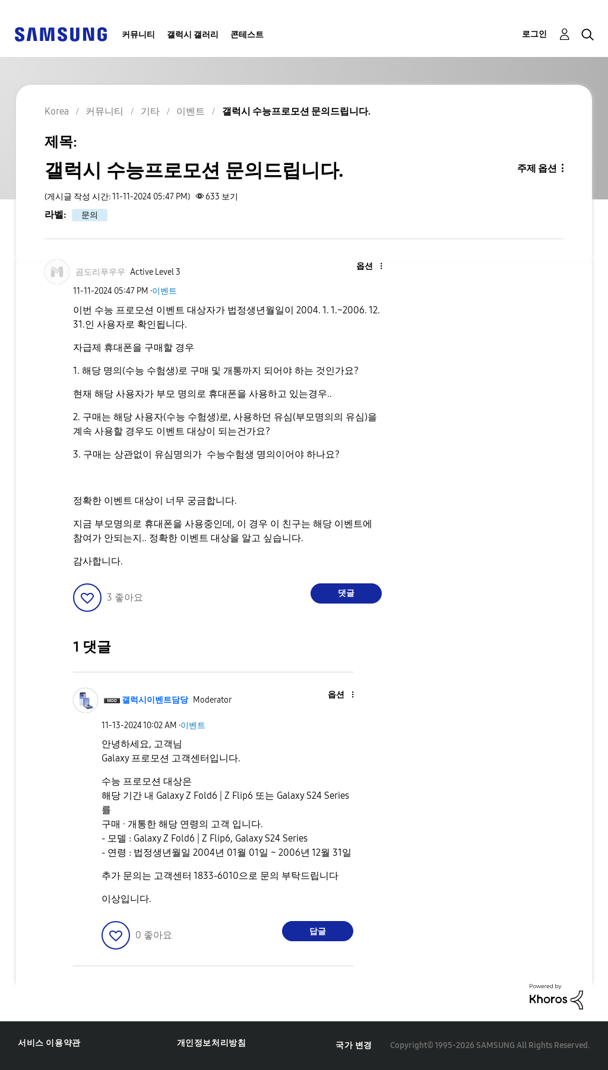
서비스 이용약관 (49, 1043)
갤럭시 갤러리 (192, 35)
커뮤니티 (138, 35)
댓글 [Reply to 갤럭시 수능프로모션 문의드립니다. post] (346, 593)
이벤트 (164, 291)
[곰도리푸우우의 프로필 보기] (100, 272)
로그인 (534, 34)
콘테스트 (247, 35)
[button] (361, 266)
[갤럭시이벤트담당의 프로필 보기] (155, 700)
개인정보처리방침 (211, 1043)
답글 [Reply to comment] (317, 931)
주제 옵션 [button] (537, 168)
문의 (89, 215)
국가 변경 (353, 1045)
